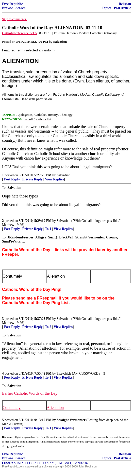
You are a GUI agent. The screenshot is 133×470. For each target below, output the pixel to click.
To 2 (48, 327)
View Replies (54, 179)
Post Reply (12, 179)
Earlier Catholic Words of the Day (29, 393)
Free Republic (12, 4)
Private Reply (32, 179)
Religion (125, 4)
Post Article (122, 8)
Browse (7, 8)
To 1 (48, 229)
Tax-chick (64, 373)
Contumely (12, 407)
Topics (106, 8)
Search (20, 8)
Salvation (63, 175)
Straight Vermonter (71, 420)
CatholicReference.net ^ (19, 33)
